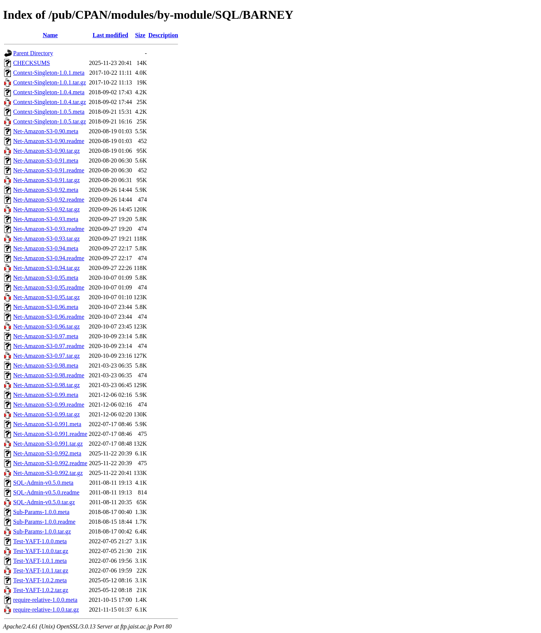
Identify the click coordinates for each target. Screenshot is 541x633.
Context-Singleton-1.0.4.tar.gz (49, 102)
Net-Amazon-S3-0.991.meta (47, 424)
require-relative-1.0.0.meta (45, 600)
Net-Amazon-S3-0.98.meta (45, 365)
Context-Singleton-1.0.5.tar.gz (49, 121)
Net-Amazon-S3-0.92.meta (45, 190)
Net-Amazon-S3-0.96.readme (48, 316)
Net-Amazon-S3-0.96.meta (45, 307)
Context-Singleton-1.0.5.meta (49, 112)
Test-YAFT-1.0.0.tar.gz (40, 551)
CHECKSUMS (31, 63)
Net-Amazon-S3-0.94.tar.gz (46, 268)
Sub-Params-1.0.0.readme (44, 521)
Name (50, 35)
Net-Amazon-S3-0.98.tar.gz (46, 385)
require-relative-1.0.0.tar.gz (46, 609)
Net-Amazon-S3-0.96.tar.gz (46, 326)
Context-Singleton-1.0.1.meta (49, 72)
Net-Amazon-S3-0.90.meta (45, 131)
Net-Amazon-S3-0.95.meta (45, 277)
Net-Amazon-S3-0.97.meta (45, 336)
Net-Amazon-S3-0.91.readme (48, 170)
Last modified (110, 35)
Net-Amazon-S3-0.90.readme (48, 141)
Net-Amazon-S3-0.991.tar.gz (48, 443)
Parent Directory (33, 53)
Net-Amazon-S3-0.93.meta (45, 219)
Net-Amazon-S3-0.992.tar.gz (48, 473)
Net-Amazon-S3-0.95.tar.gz (46, 297)
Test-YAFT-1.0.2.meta (40, 580)
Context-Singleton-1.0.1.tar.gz (49, 82)
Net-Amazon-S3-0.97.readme (48, 346)
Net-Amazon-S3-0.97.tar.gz (46, 356)
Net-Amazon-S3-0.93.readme (48, 229)
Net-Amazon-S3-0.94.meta (45, 248)
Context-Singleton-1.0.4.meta (49, 92)
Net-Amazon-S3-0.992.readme (50, 463)
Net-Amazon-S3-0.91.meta (45, 160)
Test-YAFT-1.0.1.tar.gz (40, 570)
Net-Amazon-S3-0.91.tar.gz (46, 180)
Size (140, 35)
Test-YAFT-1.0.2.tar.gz (40, 590)
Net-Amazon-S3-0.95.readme (48, 287)
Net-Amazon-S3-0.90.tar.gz (46, 151)
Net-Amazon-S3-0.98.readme (48, 375)
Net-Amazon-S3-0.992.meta (47, 453)
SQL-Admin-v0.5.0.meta (43, 482)
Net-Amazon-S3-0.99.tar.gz (46, 414)
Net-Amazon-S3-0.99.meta (45, 395)
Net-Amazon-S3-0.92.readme (48, 199)
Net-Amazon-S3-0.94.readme (48, 258)
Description (163, 35)
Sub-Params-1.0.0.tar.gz (42, 531)
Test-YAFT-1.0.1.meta (40, 561)
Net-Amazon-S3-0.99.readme (48, 404)
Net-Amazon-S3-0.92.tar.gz (46, 209)
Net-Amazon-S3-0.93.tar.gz (46, 238)
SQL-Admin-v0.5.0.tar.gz (44, 502)
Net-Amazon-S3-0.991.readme (50, 434)
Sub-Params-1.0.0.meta (41, 512)
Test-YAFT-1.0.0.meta (40, 541)
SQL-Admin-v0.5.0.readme (46, 492)
